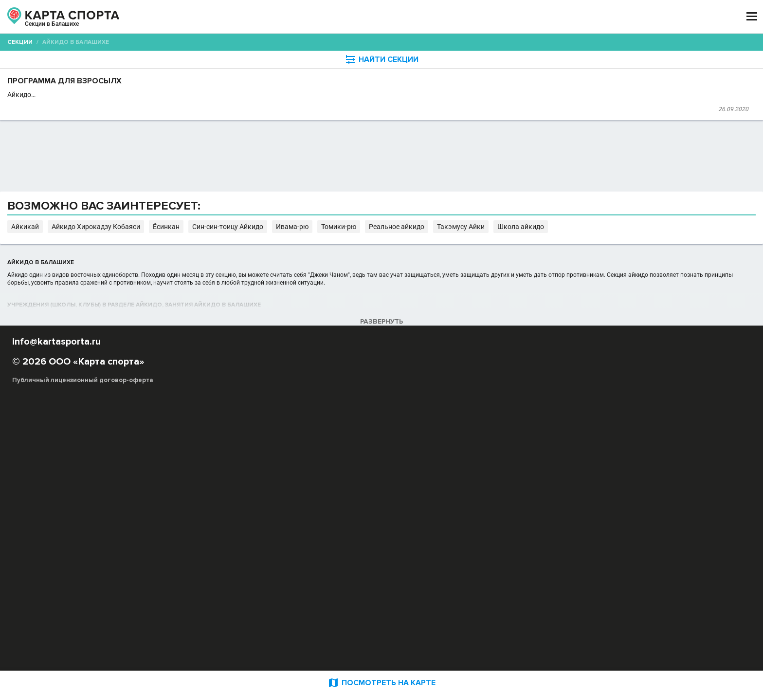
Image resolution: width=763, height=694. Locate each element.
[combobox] (353, 76)
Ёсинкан (436, 413)
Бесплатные (607, 75)
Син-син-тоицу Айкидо (487, 413)
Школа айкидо (283, 423)
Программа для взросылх (280, 105)
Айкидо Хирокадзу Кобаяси (377, 413)
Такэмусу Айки (235, 423)
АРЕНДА (285, 16)
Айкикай (319, 413)
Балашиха (115, 28)
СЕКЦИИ (235, 16)
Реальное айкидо (626, 413)
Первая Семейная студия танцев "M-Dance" (290, 131)
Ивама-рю (541, 413)
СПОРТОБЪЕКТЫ (410, 16)
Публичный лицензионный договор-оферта (152, 652)
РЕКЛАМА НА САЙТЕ (129, 595)
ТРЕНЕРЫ (337, 16)
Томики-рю (578, 413)
